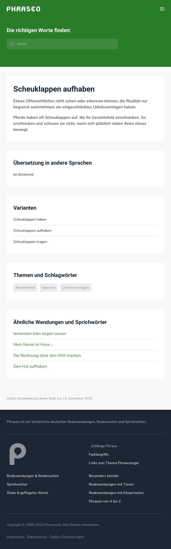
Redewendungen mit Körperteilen (116, 492)
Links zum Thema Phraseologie (114, 463)
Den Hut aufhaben (30, 366)
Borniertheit (25, 287)
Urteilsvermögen (76, 287)
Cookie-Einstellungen (66, 537)
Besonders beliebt (103, 475)
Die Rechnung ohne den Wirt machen (47, 355)
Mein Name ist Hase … (33, 344)
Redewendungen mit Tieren (111, 484)
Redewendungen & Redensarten (33, 475)
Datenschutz (37, 537)
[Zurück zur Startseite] (23, 9)
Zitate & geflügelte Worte (27, 492)
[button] (162, 9)
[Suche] (62, 44)
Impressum (16, 537)
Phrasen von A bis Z (105, 501)
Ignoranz (48, 287)
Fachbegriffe (99, 454)
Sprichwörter (17, 484)
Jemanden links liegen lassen (39, 333)
